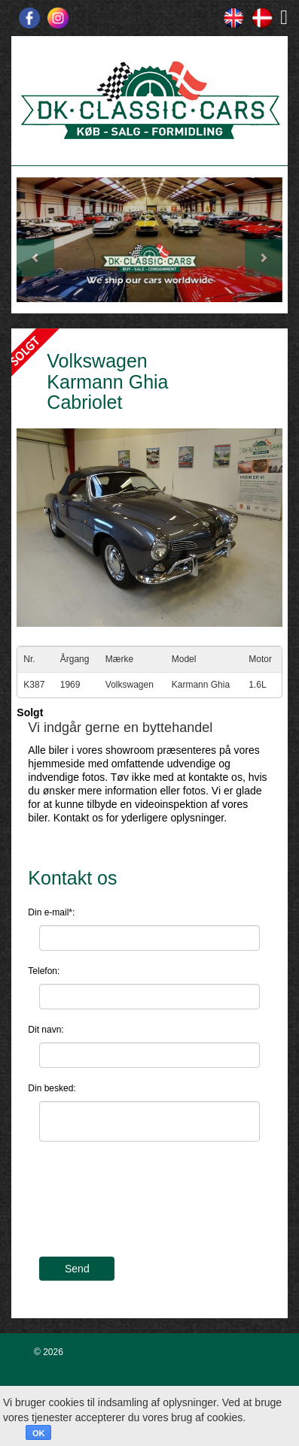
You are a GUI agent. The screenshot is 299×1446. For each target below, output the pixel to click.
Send (77, 1269)
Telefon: (43, 971)
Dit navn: (45, 1029)
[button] (36, 239)
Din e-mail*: (51, 912)
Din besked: (51, 1088)
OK (38, 1433)
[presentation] (153, 1208)
